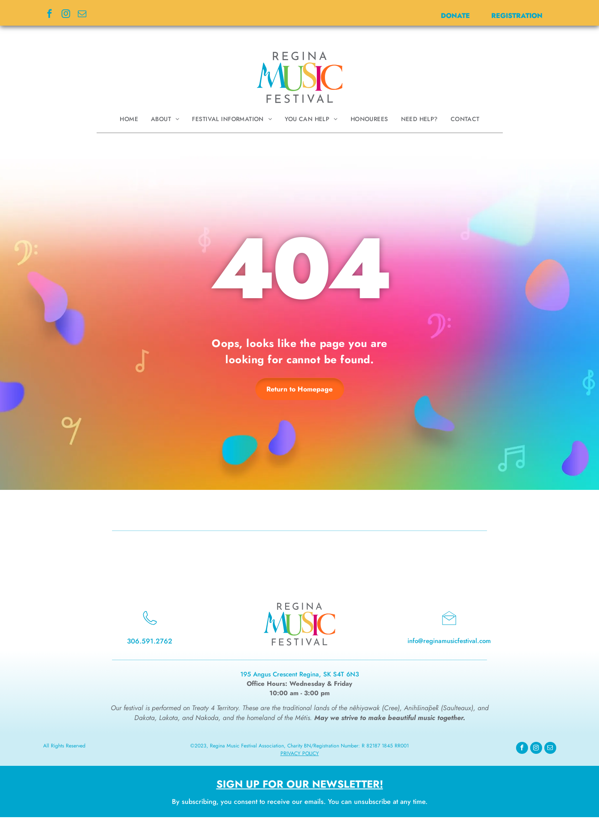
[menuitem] (129, 119)
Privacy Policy (299, 753)
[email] (82, 14)
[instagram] (65, 14)
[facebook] (49, 14)
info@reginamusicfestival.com (449, 641)
